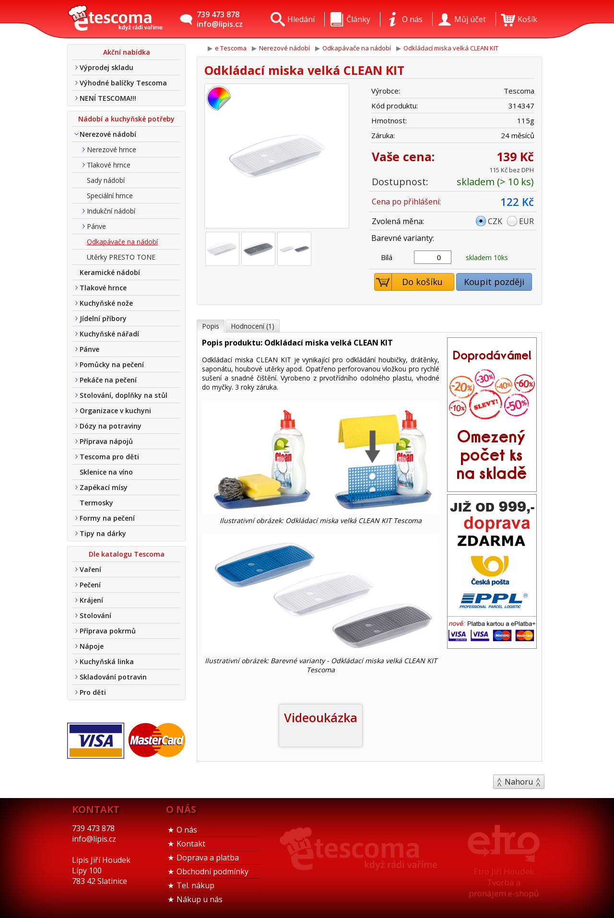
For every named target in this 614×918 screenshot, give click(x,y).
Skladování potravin (113, 676)
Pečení (90, 584)
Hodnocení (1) (252, 326)
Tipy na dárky (103, 533)
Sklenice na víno (106, 472)
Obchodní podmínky (212, 871)
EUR (526, 221)
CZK (495, 221)
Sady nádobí (106, 180)
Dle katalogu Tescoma (127, 554)
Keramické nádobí (110, 272)
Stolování (95, 615)
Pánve (96, 226)
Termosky (96, 502)
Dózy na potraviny (111, 425)
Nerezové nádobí (108, 134)
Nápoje (92, 646)
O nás (187, 829)
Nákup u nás (200, 899)
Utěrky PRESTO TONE (121, 257)
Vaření (90, 569)
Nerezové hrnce (111, 149)
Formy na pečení (107, 518)
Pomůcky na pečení (112, 364)
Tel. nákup (195, 885)
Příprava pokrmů (108, 630)
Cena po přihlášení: (406, 201)
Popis (210, 326)
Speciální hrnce (110, 195)
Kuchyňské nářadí (109, 333)
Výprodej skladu (106, 67)
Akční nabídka (126, 52)
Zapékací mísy (104, 487)
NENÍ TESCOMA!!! (108, 98)
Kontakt (191, 843)
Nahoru (519, 781)
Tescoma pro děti (109, 456)
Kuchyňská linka (107, 661)
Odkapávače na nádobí (122, 241)
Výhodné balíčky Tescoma (123, 82)
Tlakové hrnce (108, 164)
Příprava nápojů (106, 441)
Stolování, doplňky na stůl (123, 395)
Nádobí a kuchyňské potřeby (126, 118)
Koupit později (494, 281)
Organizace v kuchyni (115, 410)
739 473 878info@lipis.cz (220, 19)
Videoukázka (320, 717)
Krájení (91, 600)
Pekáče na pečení (108, 379)
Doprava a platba (208, 857)
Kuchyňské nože (106, 303)
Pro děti (93, 692)
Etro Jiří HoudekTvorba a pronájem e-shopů (504, 882)
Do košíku (409, 282)
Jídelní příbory (103, 318)
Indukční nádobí (111, 210)
